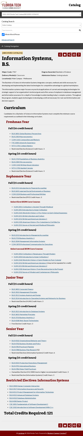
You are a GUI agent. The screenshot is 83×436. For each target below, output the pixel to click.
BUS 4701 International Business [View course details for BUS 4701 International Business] (24, 366)
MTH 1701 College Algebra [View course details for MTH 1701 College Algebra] (22, 146)
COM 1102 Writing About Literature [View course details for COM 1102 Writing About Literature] (25, 165)
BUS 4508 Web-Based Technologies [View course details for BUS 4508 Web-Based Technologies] (25, 320)
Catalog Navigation (11, 46)
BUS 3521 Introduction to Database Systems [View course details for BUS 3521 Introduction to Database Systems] (28, 311)
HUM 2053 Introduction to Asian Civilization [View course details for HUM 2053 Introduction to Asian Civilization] (30, 210)
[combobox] (41, 14)
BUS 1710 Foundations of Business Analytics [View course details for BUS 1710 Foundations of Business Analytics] (28, 159)
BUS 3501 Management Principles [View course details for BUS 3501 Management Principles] (24, 292)
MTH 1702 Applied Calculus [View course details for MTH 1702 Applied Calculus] (22, 168)
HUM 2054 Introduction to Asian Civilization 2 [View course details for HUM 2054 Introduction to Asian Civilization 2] (31, 257)
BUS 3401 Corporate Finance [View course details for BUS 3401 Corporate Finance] (22, 289)
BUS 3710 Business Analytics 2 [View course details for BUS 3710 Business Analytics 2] (23, 317)
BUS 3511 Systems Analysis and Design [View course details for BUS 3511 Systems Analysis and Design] (26, 295)
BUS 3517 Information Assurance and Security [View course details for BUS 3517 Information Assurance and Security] (26, 389)
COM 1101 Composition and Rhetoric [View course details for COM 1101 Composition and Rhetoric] (26, 140)
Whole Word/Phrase (12, 34)
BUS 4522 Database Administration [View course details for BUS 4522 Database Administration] (22, 398)
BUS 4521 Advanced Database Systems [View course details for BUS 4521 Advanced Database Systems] (24, 395)
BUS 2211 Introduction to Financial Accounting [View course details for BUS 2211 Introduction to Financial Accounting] (29, 188)
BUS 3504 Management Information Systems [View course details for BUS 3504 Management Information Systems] (28, 241)
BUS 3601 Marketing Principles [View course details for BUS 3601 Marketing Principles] (23, 314)
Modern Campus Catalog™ (57, 433)
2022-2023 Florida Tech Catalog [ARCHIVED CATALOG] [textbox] (20, 14)
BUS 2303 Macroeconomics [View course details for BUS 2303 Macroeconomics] (22, 137)
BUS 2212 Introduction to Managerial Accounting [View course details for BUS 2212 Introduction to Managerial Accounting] (30, 235)
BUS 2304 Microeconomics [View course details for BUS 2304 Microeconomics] (22, 162)
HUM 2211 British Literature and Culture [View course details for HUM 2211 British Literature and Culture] (29, 216)
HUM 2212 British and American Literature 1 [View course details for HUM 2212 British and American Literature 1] (30, 219)
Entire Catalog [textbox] (6, 25)
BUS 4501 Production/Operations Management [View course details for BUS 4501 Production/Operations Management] (29, 363)
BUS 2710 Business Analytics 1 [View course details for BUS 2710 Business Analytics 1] (23, 238)
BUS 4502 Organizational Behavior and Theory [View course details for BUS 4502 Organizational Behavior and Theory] (29, 341)
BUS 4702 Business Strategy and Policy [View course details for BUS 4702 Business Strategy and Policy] (26, 344)
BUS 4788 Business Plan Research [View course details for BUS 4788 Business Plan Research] (24, 350)
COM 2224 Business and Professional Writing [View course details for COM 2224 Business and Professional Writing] (29, 194)
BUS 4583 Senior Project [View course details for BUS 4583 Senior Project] (18, 401)
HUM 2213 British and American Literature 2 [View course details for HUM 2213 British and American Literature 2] (30, 266)
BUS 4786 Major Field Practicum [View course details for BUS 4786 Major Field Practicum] (24, 369)
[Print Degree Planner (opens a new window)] (60, 55)
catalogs (21, 433)
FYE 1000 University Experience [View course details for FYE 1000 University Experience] (23, 143)
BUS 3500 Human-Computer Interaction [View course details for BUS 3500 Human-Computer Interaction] (24, 386)
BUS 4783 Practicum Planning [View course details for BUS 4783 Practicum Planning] (23, 347)
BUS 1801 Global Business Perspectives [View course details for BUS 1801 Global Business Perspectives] (26, 134)
